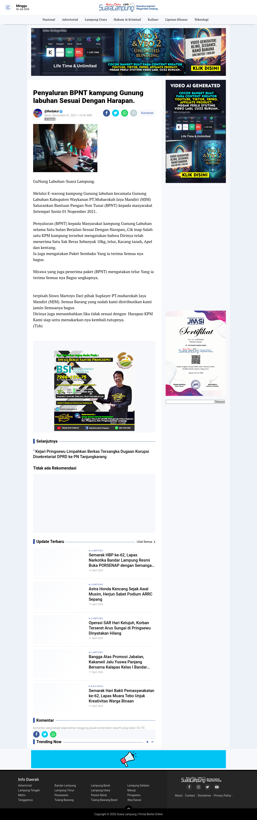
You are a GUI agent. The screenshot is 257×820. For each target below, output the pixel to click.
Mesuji (131, 790)
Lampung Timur (64, 790)
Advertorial (70, 19)
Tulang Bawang (64, 800)
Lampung (97, 551)
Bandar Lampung (65, 785)
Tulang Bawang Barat (104, 800)
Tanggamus (25, 800)
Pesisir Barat (99, 795)
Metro (21, 795)
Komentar (147, 113)
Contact (190, 795)
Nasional (49, 19)
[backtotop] (128, 809)
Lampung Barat (100, 785)
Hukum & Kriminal (127, 19)
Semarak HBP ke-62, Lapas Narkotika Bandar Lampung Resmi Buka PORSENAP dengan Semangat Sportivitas (121, 560)
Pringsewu (134, 795)
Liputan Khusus (176, 19)
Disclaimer (204, 795)
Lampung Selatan (138, 785)
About (178, 795)
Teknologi (201, 19)
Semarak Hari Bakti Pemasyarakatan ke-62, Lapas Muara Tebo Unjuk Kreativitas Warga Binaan (121, 695)
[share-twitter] (115, 113)
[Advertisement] (94, 505)
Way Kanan (134, 800)
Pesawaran (61, 795)
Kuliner (153, 19)
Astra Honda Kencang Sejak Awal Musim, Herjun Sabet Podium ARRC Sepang (120, 594)
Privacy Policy (222, 795)
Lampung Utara (96, 19)
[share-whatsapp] (124, 113)
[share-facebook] (106, 113)
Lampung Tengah (29, 790)
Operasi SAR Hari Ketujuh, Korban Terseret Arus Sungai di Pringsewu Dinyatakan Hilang (120, 628)
